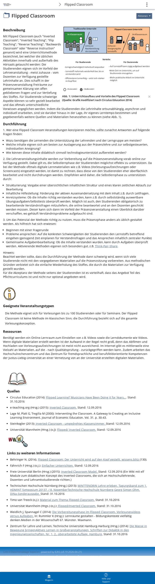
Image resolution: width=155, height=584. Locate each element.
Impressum (12, 556)
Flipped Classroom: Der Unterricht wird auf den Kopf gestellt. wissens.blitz (89, 459)
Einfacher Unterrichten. (58, 465)
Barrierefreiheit (65, 556)
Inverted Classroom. (63, 407)
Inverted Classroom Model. (79, 471)
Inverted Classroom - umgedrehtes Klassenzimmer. (70, 423)
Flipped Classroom (79, 4)
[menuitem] (49, 578)
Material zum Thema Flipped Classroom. (67, 500)
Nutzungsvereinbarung (113, 556)
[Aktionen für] (144, 16)
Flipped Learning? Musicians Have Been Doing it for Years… (86, 397)
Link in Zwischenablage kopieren (21, 552)
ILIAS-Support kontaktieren (37, 556)
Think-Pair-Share (106, 246)
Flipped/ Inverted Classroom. (76, 430)
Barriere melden (87, 556)
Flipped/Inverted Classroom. (76, 506)
